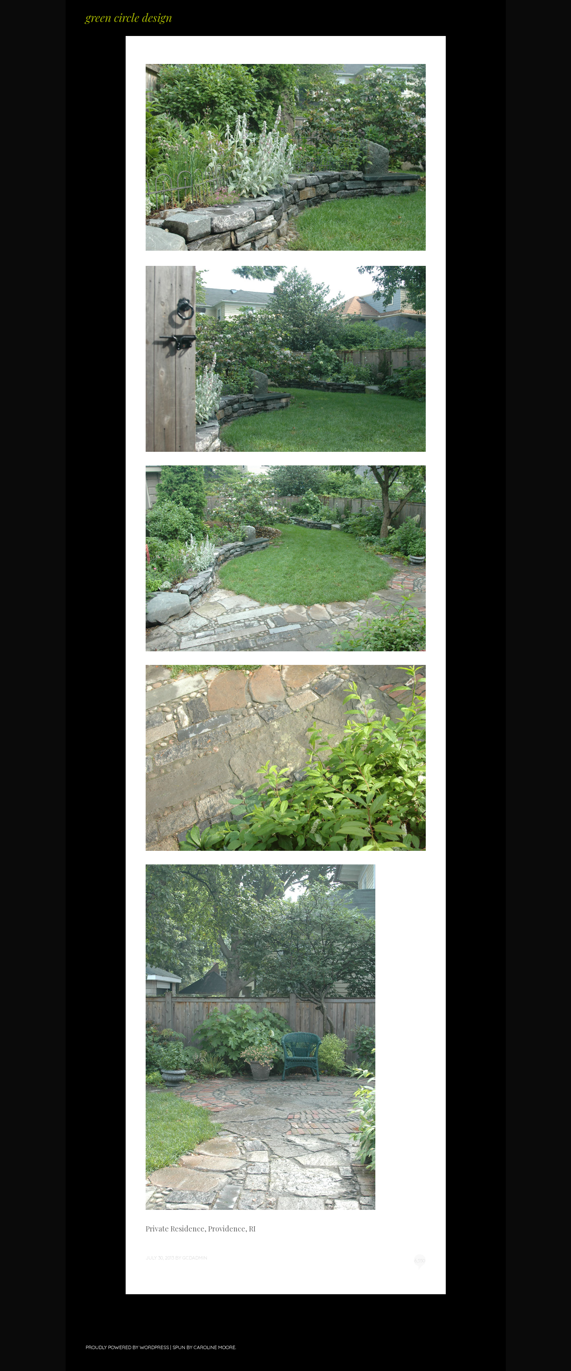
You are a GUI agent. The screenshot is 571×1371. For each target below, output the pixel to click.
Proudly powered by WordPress (127, 1347)
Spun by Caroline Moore (203, 1347)
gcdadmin (194, 1258)
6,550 (420, 1261)
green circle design (129, 17)
